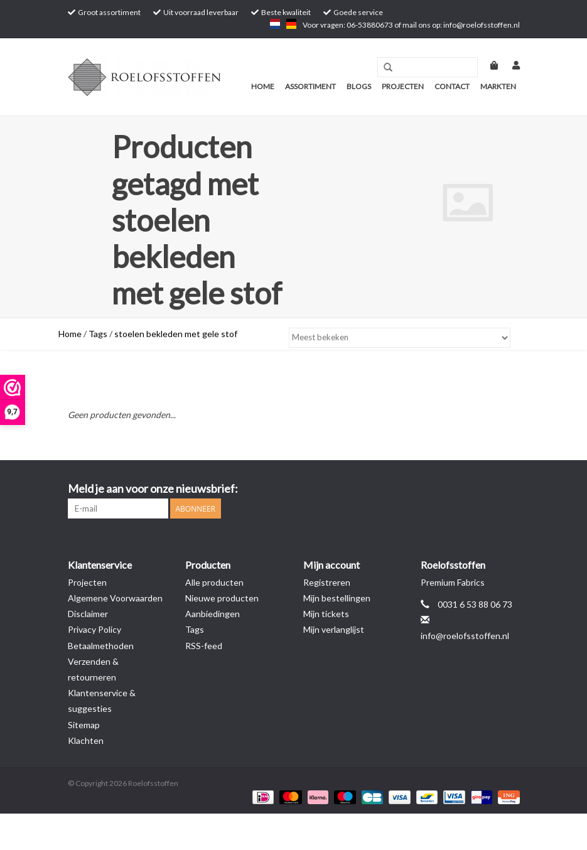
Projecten (403, 86)
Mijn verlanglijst (333, 629)
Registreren (326, 582)
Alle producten (214, 582)
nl (275, 24)
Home (262, 86)
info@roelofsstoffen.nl (465, 635)
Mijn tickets (326, 613)
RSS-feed (203, 645)
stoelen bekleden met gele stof (175, 333)
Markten (498, 86)
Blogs (359, 86)
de (291, 24)
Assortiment (310, 86)
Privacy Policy (94, 629)
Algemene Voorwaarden (115, 598)
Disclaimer (88, 613)
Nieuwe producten (222, 598)
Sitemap (84, 724)
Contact (452, 86)
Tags (98, 333)
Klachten (86, 740)
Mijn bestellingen (336, 598)
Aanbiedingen (212, 613)
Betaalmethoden (101, 645)
